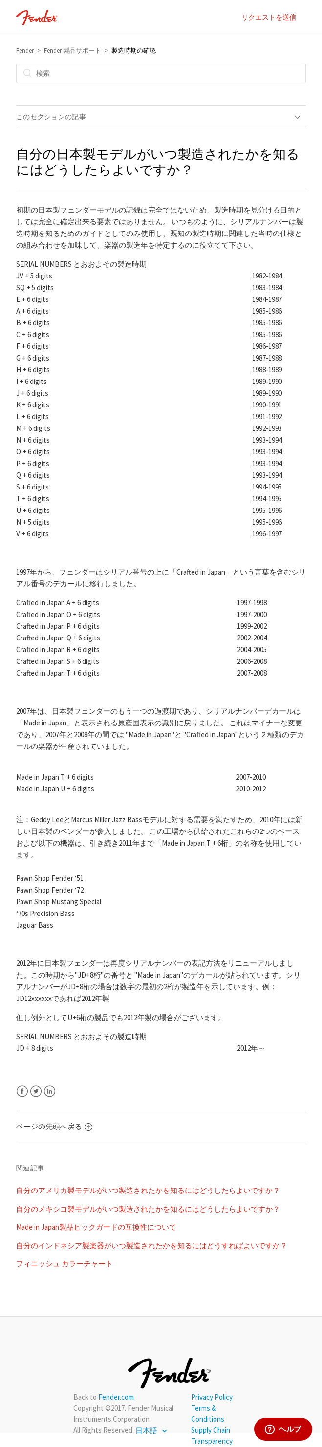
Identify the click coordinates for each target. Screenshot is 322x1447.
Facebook (22, 1091)
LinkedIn (49, 1091)
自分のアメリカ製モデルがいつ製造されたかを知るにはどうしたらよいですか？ (148, 1190)
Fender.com (116, 1397)
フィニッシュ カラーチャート (64, 1263)
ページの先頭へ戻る (54, 1126)
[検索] (161, 73)
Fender (25, 50)
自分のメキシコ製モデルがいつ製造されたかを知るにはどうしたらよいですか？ (148, 1208)
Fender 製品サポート (72, 50)
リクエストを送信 (268, 17)
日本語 (147, 1430)
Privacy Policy (212, 1397)
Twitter (36, 1091)
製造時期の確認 (133, 50)
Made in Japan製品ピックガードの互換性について (96, 1227)
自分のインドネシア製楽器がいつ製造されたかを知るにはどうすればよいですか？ (151, 1245)
